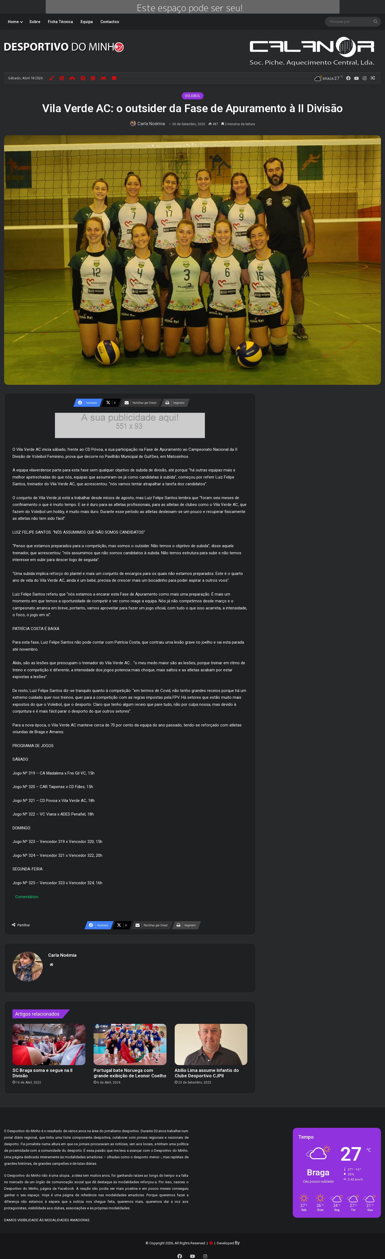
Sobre (34, 22)
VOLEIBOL (193, 96)
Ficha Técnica (60, 22)
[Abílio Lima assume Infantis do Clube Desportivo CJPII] (211, 1041)
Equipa (87, 22)
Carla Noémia (152, 123)
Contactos (109, 22)
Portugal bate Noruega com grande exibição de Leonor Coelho (130, 1070)
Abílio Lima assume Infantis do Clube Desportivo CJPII (207, 1070)
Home (13, 22)
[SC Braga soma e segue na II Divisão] (49, 1041)
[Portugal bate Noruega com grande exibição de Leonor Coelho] (130, 1041)
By (237, 1240)
